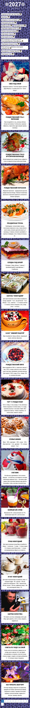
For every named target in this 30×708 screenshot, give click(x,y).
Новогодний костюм (8, 37)
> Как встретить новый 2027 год (16, 11)
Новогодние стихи (8, 54)
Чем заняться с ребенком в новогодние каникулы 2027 (12, 47)
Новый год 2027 (7, 25)
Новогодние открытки (8, 34)
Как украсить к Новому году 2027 (11, 51)
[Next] (2, 704)
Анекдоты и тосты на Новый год (11, 20)
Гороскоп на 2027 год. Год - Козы (11, 14)
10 (26, 701)
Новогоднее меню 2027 (9, 23)
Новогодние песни (20, 25)
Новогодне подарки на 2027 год (11, 28)
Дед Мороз (5, 17)
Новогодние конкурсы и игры (10, 44)
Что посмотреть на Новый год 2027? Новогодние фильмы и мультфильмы (12, 40)
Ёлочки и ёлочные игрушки (10, 31)
